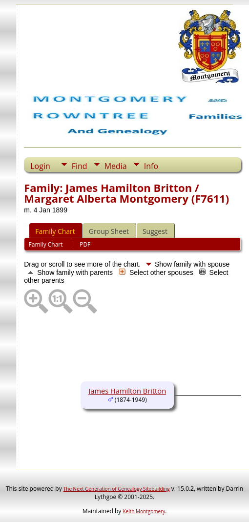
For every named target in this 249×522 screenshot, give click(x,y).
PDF (85, 244)
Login (40, 166)
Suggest (155, 231)
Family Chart (55, 231)
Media (115, 166)
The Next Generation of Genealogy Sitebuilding (116, 488)
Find (79, 166)
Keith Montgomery (144, 511)
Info (151, 166)
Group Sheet (109, 231)
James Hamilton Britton (127, 391)
